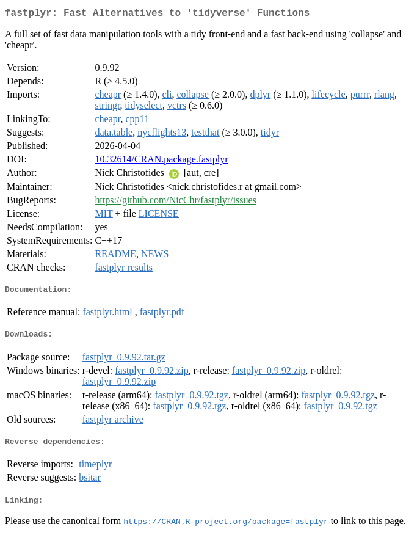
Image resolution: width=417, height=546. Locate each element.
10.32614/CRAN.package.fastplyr (161, 161)
